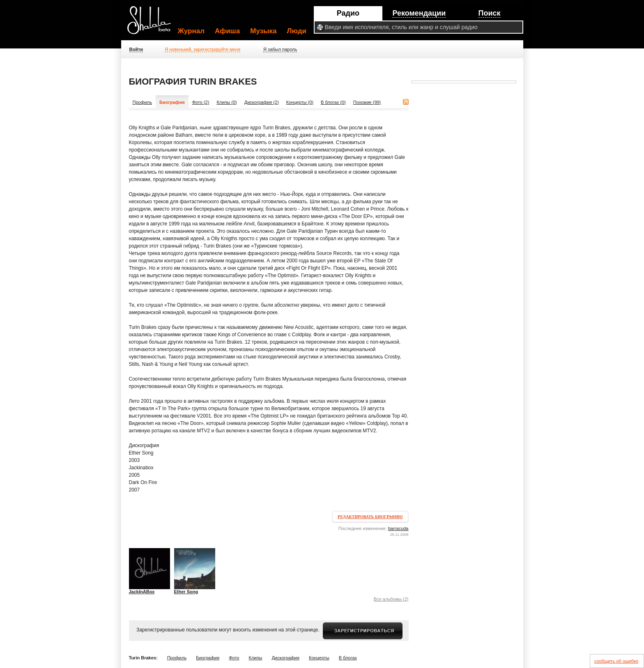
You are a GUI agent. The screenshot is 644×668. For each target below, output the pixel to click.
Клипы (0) (226, 102)
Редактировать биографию (370, 516)
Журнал (191, 31)
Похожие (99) (367, 102)
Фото (234, 657)
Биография (207, 657)
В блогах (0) (333, 102)
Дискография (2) (261, 102)
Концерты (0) (299, 102)
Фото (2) (200, 102)
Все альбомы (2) (391, 599)
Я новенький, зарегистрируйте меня (202, 49)
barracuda (398, 528)
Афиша (227, 31)
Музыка (263, 31)
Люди (296, 31)
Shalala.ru (152, 23)
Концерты (319, 657)
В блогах (348, 657)
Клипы (255, 657)
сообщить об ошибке (616, 661)
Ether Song (186, 591)
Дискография (285, 657)
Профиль (142, 102)
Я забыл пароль (280, 49)
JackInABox (142, 591)
